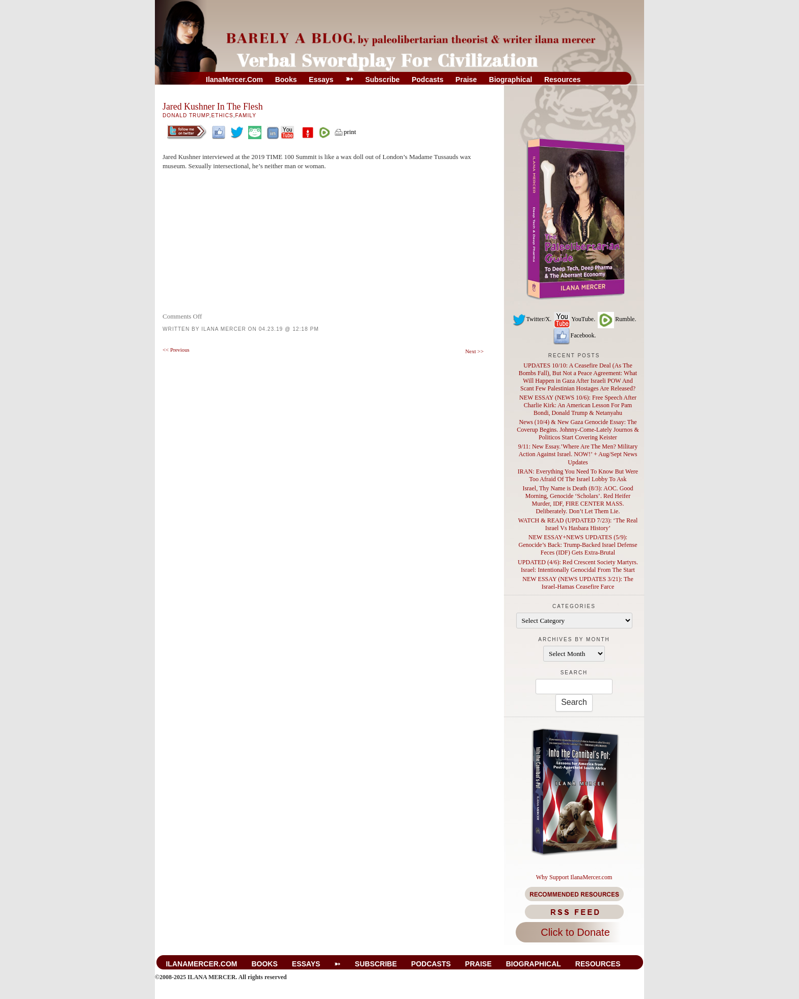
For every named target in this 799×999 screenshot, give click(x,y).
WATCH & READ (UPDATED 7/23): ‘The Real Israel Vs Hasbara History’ (578, 524)
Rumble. (616, 319)
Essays (321, 79)
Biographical (510, 79)
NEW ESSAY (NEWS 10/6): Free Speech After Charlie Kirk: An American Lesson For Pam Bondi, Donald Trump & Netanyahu (577, 405)
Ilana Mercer (223, 329)
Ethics (222, 115)
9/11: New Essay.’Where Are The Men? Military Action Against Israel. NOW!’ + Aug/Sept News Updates (578, 454)
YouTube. (574, 319)
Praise (466, 79)
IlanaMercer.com (234, 79)
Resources (562, 79)
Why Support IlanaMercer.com (574, 877)
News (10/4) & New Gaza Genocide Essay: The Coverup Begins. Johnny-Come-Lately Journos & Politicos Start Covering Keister (578, 429)
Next (474, 351)
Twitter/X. (532, 319)
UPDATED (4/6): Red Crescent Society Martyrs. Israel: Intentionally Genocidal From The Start (578, 566)
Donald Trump (186, 115)
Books (286, 79)
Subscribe (382, 79)
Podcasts (427, 79)
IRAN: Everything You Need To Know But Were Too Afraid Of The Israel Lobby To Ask (578, 475)
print (345, 132)
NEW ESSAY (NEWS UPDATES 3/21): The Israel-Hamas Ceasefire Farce (577, 582)
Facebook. (574, 335)
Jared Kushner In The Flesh (213, 106)
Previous (176, 350)
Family (245, 115)
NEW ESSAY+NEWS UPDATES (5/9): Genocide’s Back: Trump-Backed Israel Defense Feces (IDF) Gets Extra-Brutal (577, 545)
